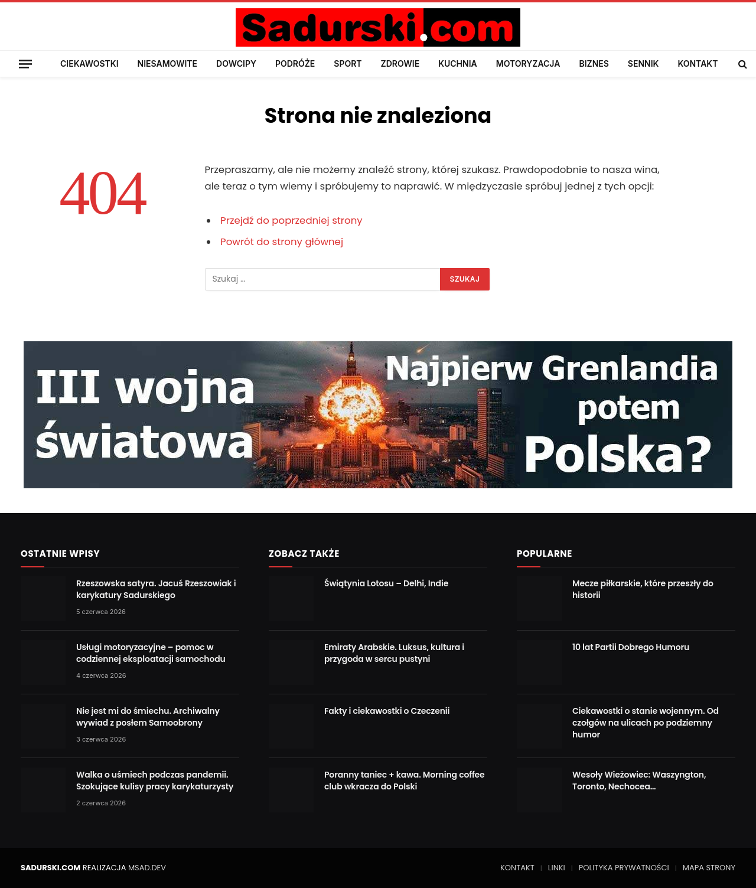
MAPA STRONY (709, 867)
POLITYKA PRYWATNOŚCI (624, 867)
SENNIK (643, 63)
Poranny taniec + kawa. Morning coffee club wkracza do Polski (404, 780)
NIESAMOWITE (167, 63)
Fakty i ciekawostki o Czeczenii (386, 711)
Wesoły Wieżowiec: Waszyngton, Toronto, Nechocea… (639, 780)
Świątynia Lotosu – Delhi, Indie (386, 583)
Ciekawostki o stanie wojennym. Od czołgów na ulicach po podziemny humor (645, 722)
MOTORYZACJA (528, 63)
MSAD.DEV (147, 867)
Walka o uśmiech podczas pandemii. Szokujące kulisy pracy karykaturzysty (154, 780)
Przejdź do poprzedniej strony (291, 220)
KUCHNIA (457, 63)
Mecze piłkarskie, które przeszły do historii (642, 589)
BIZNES (593, 63)
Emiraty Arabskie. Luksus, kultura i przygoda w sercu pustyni (394, 653)
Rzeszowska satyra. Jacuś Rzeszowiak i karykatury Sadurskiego (156, 589)
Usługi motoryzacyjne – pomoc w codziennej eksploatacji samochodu (151, 653)
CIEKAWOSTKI (89, 63)
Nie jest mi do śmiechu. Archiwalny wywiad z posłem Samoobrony (148, 717)
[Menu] (25, 63)
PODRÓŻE (295, 63)
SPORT (347, 63)
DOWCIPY (236, 63)
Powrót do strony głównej (281, 242)
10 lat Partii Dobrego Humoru (630, 647)
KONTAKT (697, 63)
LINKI (556, 867)
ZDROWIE (400, 63)
